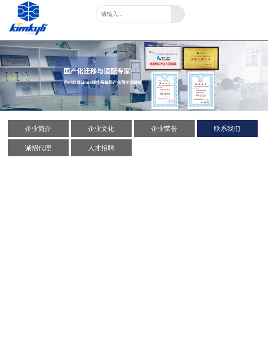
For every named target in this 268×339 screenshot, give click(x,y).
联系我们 (227, 128)
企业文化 (101, 128)
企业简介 (38, 128)
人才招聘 (101, 148)
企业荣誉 (164, 128)
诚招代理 (38, 148)
